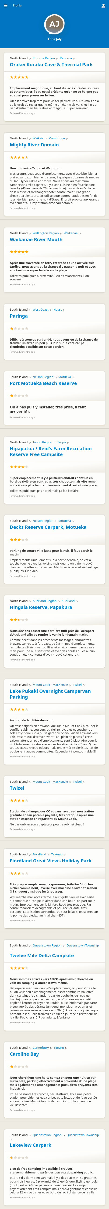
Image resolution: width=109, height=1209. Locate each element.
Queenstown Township (83, 945)
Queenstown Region (47, 945)
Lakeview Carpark (30, 1145)
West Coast (41, 309)
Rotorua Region (44, 58)
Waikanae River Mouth (36, 239)
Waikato (38, 138)
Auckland (68, 601)
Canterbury (41, 1047)
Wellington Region (46, 233)
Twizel (77, 685)
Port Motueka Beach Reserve (43, 383)
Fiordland (39, 854)
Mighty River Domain (34, 144)
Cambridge (57, 138)
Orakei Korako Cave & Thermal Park (51, 64)
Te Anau (57, 854)
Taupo (61, 442)
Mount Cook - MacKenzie (50, 685)
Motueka (64, 377)
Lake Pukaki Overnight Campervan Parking (50, 694)
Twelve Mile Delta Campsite (42, 955)
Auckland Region (44, 601)
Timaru (59, 1047)
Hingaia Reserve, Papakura (41, 607)
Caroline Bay (24, 1054)
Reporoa (66, 58)
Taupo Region (42, 442)
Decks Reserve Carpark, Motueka (48, 527)
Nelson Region (43, 377)
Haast (57, 309)
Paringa (19, 316)
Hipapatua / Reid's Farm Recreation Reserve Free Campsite (51, 451)
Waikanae (70, 233)
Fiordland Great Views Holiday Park (50, 860)
